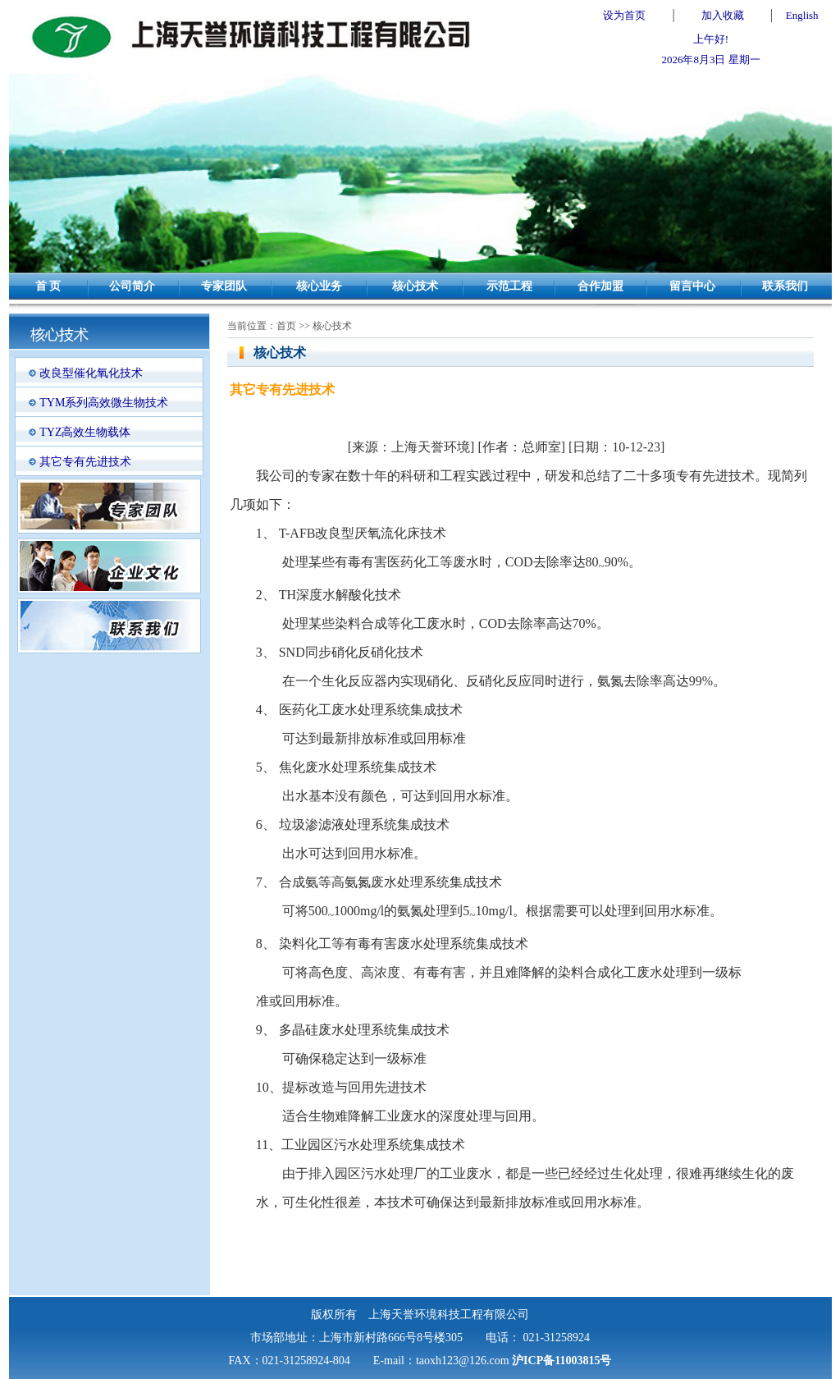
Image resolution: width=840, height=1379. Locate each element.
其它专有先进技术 (85, 462)
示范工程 (509, 286)
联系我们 (785, 286)
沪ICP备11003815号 (561, 1360)
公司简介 (132, 286)
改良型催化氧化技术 (91, 373)
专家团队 (224, 286)
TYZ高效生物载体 (84, 432)
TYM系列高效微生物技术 (103, 402)
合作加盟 (600, 286)
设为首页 (624, 15)
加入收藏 (722, 15)
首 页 (48, 286)
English (802, 15)
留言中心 (692, 286)
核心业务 (319, 286)
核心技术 (415, 286)
